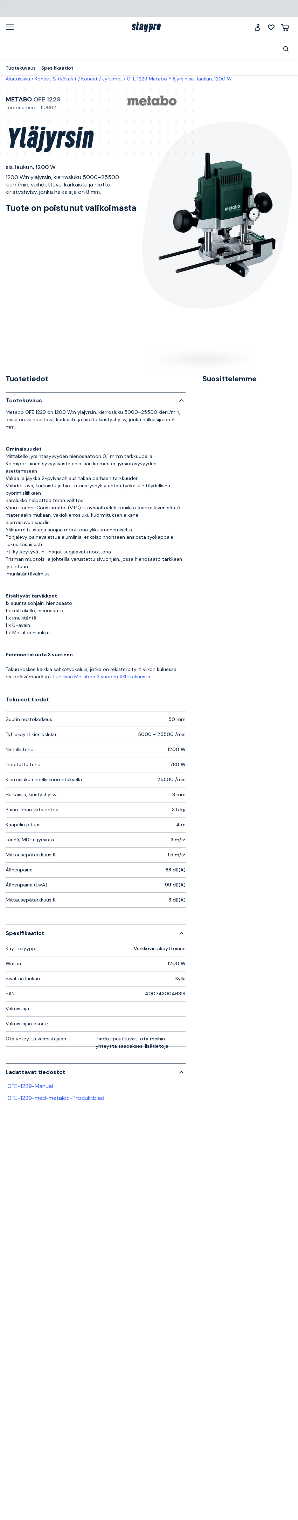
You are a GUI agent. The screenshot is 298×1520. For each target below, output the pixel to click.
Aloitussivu (18, 79)
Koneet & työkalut (56, 79)
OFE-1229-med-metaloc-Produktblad (55, 1098)
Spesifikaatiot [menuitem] (57, 68)
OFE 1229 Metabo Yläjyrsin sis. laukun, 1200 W (179, 79)
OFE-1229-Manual (30, 1086)
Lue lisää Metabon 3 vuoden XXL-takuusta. (102, 676)
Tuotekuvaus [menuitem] (21, 68)
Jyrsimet (112, 79)
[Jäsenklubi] (257, 27)
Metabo (19, 99)
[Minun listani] (271, 27)
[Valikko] (12, 27)
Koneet (89, 79)
